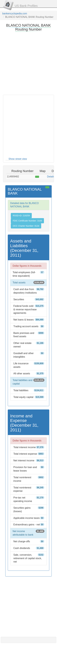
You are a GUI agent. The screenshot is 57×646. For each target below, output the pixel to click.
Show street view (18, 159)
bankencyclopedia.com (14, 13)
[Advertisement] (28, 62)
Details (51, 176)
